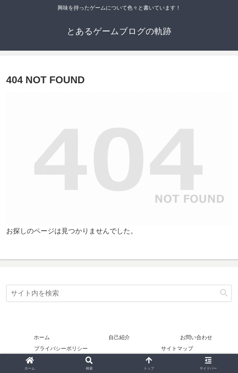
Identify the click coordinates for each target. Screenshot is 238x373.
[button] (224, 293)
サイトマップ (177, 348)
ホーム (42, 337)
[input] (119, 293)
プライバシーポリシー (61, 348)
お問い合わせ (196, 337)
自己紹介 (119, 337)
